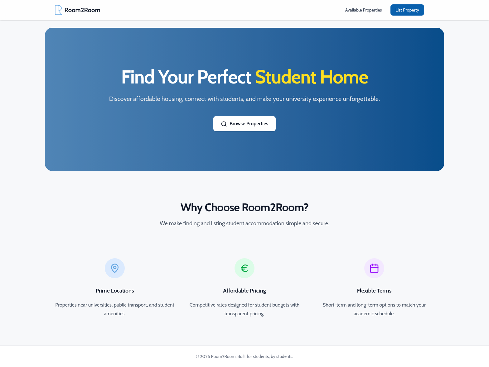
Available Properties (363, 10)
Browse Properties (244, 124)
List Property (407, 10)
